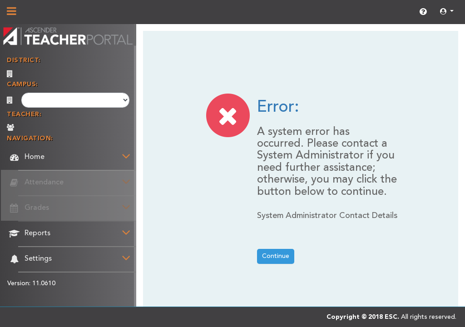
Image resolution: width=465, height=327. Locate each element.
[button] (446, 12)
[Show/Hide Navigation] (11, 12)
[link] (423, 12)
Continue (275, 256)
